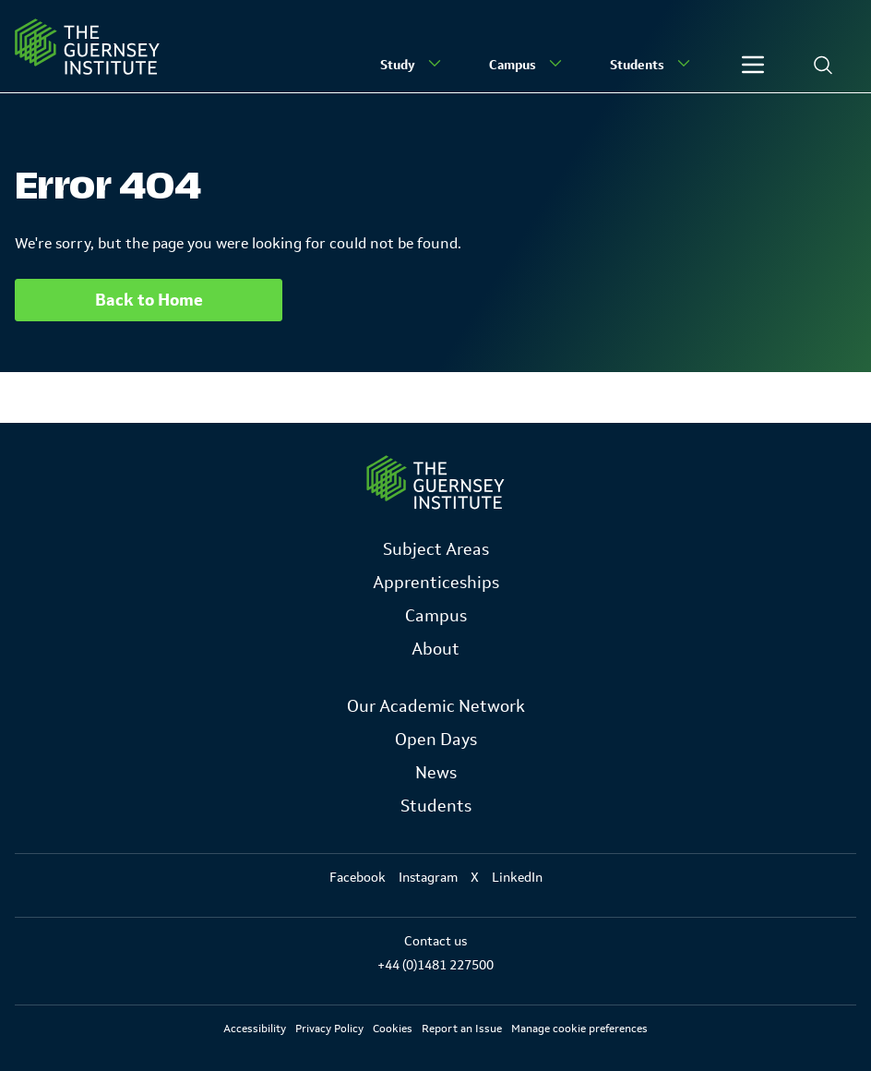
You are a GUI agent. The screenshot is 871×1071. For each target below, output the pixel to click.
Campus (527, 64)
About (435, 649)
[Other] (753, 64)
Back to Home (149, 300)
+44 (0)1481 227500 (435, 965)
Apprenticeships (436, 582)
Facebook (357, 877)
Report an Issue (462, 1028)
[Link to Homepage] (435, 482)
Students (652, 64)
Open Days (436, 739)
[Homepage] (87, 46)
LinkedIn (517, 877)
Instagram (428, 877)
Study (412, 64)
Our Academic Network (436, 706)
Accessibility (254, 1028)
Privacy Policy (329, 1028)
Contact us (435, 941)
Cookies (392, 1028)
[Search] (823, 64)
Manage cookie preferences (579, 1028)
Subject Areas (436, 549)
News (436, 773)
